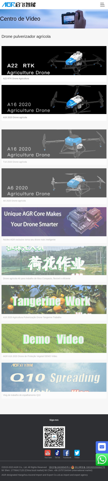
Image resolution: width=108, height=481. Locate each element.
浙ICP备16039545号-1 (60, 467)
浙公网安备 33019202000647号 (88, 467)
